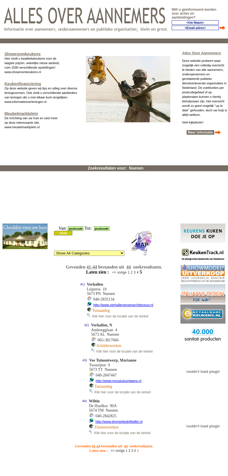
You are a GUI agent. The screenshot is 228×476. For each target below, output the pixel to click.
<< (114, 272)
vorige (122, 272)
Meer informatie (200, 132)
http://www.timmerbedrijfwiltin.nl (118, 422)
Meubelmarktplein (21, 113)
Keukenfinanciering (23, 84)
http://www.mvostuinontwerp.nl (118, 381)
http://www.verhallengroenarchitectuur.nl (123, 305)
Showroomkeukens (23, 54)
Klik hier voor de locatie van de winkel (118, 316)
